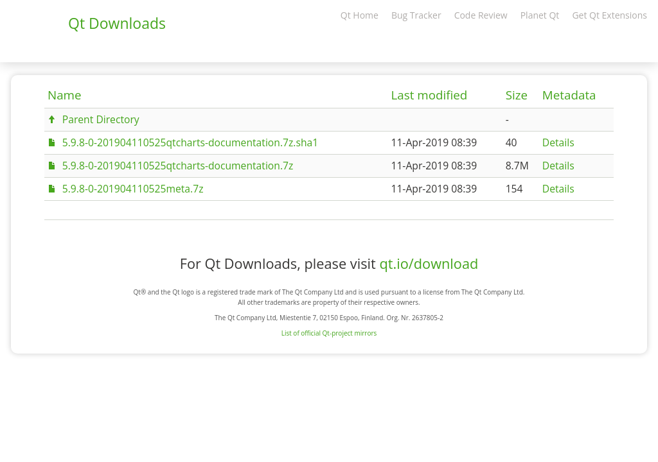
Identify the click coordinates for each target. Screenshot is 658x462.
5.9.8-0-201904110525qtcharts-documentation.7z (178, 165)
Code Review (481, 15)
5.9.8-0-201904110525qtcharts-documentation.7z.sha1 (190, 142)
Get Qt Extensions (609, 15)
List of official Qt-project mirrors (329, 333)
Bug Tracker (416, 15)
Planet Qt (540, 15)
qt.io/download (428, 263)
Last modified (429, 95)
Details (558, 142)
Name (65, 95)
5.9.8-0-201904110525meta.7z (133, 189)
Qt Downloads (117, 23)
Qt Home (359, 15)
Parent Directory (100, 119)
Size (517, 95)
